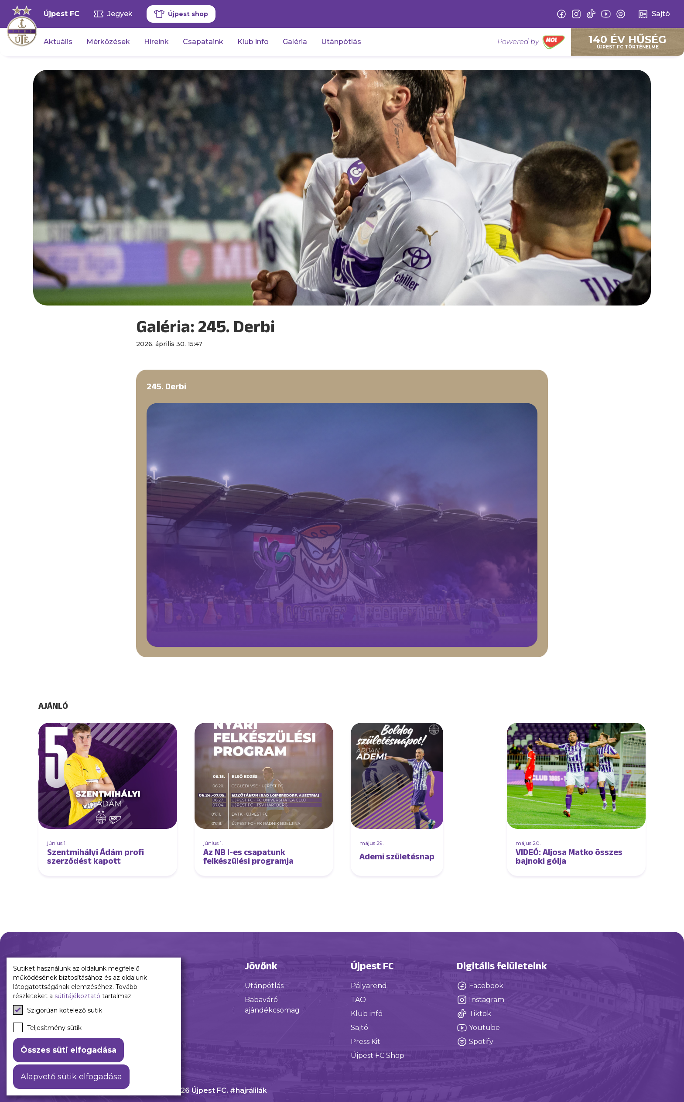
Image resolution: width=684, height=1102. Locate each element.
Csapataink (203, 42)
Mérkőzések (108, 42)
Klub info (253, 42)
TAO (358, 1000)
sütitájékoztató (77, 996)
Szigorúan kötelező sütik (57, 1010)
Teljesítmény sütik (47, 1027)
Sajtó (359, 1027)
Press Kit (365, 1041)
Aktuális (58, 42)
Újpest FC (61, 14)
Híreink (156, 42)
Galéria (295, 42)
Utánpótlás (341, 42)
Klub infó (367, 1013)
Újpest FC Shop (377, 1055)
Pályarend (369, 986)
